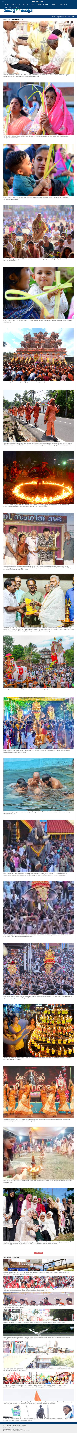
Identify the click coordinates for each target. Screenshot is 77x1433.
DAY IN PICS (16, 4)
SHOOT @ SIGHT (43, 4)
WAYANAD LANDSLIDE (12, 7)
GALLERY (10, 19)
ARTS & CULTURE (28, 4)
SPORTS (54, 4)
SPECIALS (63, 4)
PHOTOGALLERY (23, 1)
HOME (7, 4)
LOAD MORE (38, 1252)
